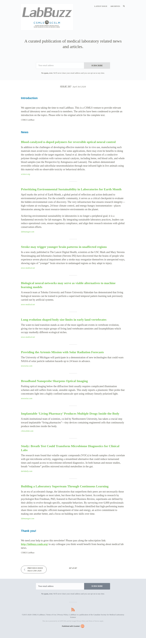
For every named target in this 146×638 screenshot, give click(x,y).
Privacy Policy (62, 615)
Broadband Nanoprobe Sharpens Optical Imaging (54, 381)
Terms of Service (94, 621)
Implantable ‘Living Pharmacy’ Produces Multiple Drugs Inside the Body (70, 413)
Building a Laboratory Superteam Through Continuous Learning (65, 486)
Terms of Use (51, 615)
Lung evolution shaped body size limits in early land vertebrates (64, 319)
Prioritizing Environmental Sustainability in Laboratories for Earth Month (71, 189)
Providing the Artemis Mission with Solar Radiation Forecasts (62, 352)
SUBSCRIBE (97, 66)
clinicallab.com (27, 431)
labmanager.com (27, 232)
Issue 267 (73, 86)
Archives (115, 6)
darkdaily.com (26, 471)
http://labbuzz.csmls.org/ (34, 544)
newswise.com (26, 366)
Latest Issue (100, 6)
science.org (25, 174)
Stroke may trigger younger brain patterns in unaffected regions (64, 247)
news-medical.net (28, 268)
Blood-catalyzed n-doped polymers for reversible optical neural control (68, 142)
